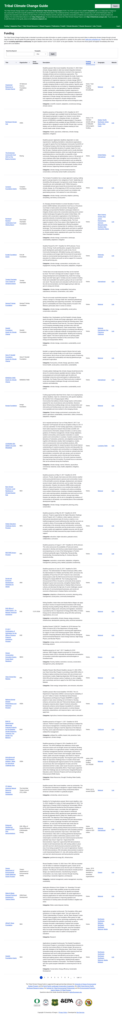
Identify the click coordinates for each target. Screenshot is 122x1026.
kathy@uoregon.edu (76, 992)
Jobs (94, 26)
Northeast (101, 925)
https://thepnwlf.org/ (38, 17)
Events (99, 26)
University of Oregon (81, 984)
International (101, 157)
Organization (23, 62)
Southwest (101, 921)
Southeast (101, 927)
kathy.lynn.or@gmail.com (93, 39)
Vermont (100, 223)
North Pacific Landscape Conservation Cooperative (58, 986)
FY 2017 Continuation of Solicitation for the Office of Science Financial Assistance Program (11, 635)
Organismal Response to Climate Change (10, 87)
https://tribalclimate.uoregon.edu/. (97, 17)
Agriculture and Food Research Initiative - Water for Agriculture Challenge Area (10, 761)
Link (113, 87)
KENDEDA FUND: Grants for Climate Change (11, 380)
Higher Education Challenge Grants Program (10, 526)
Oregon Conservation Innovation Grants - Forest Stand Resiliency (11, 657)
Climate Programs (45, 26)
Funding (6, 26)
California (101, 334)
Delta (105, 446)
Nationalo (101, 255)
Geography (37, 51)
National (100, 87)
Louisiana (101, 446)
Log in (118, 26)
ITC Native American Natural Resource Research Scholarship (10, 790)
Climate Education (72, 26)
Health (63, 26)
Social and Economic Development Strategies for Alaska (9, 582)
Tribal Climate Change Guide (26, 6)
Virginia (100, 217)
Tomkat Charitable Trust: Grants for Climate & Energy (11, 281)
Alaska (100, 120)
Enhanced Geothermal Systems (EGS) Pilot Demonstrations (10, 829)
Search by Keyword (11, 51)
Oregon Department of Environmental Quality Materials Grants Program (10, 872)
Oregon (100, 657)
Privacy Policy (63, 1012)
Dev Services (80, 1012)
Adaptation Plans (16, 26)
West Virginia (102, 214)
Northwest (101, 919)
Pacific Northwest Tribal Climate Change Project (47, 11)
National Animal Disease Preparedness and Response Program (10, 704)
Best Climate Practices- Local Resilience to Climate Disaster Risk (10, 491)
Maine (107, 229)
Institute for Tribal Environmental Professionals (60, 988)
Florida (100, 554)
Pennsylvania (102, 221)
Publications (56, 26)
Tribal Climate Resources (30, 26)
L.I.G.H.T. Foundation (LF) (89, 11)
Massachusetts (102, 225)
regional (100, 257)
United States (102, 155)
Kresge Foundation (11, 405)
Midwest (100, 923)
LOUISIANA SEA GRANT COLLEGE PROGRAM (10, 446)
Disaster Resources (85, 26)
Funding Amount (90, 63)
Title (6, 62)
